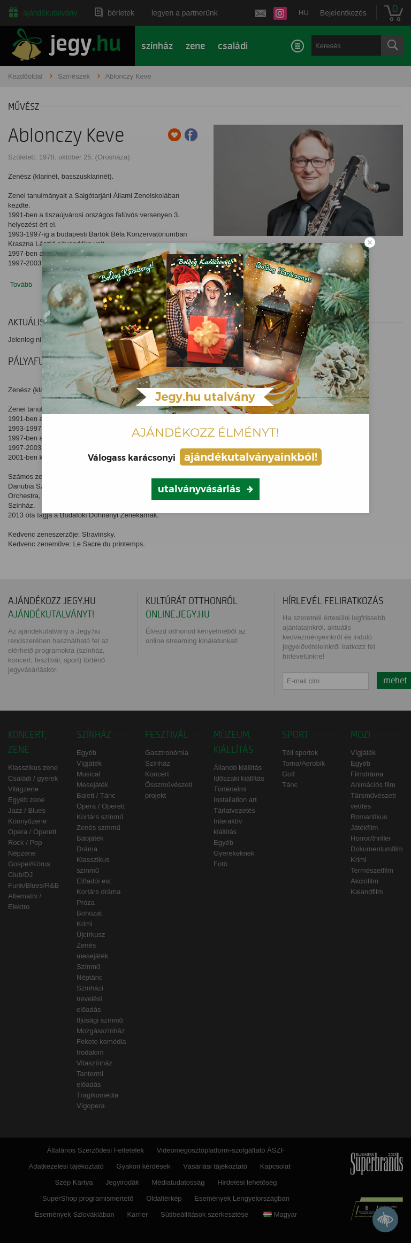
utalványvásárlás (199, 489)
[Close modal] (369, 242)
